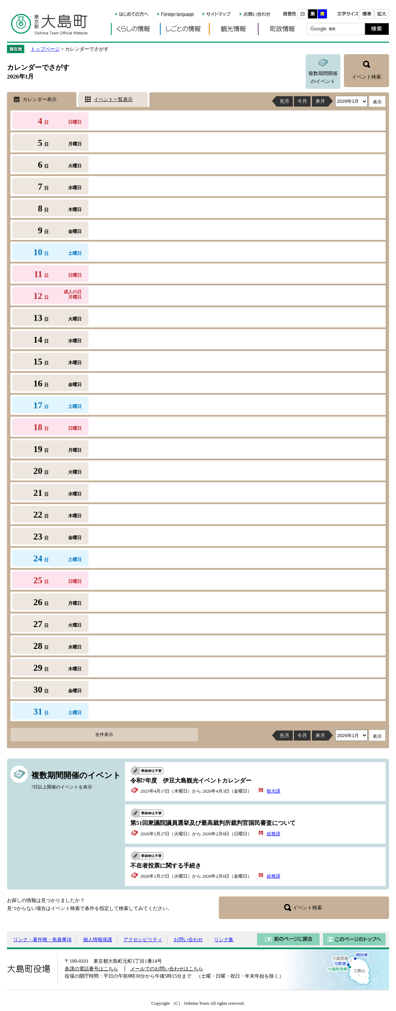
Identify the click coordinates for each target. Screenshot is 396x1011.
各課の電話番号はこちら (91, 968)
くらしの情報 (135, 29)
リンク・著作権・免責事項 (42, 939)
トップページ (45, 49)
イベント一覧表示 (113, 99)
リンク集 (223, 939)
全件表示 (104, 734)
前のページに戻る (288, 939)
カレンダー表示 (40, 99)
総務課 (273, 833)
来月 (320, 101)
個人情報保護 (97, 939)
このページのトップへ (354, 939)
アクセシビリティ (142, 939)
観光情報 (233, 29)
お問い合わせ (188, 939)
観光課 (273, 791)
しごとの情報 (184, 29)
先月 (284, 101)
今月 (302, 101)
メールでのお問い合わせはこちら (166, 968)
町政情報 (282, 29)
